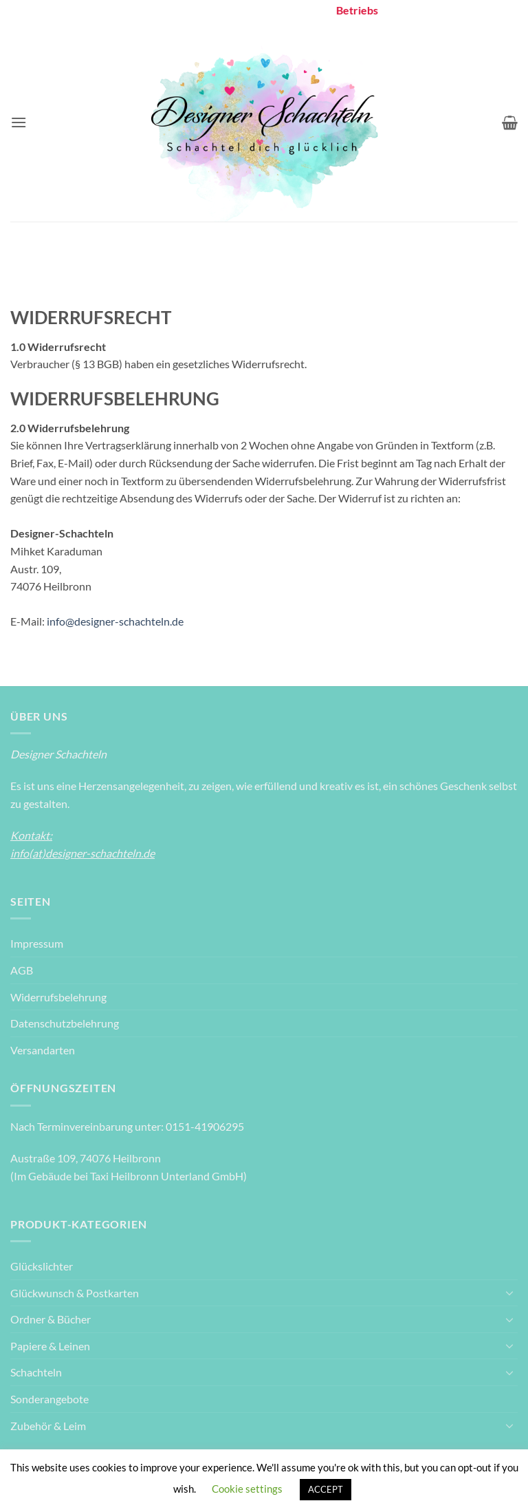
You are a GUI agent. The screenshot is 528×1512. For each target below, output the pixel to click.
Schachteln (36, 1371)
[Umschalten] (509, 1292)
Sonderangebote (49, 1398)
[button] (18, 122)
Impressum (36, 943)
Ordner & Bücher (50, 1318)
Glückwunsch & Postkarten (74, 1292)
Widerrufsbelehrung (58, 996)
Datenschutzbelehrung (64, 1023)
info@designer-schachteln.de (114, 621)
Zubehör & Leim (48, 1425)
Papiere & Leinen (50, 1345)
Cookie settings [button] (247, 1488)
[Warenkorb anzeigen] (510, 122)
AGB (21, 970)
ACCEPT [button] (325, 1489)
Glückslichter (41, 1266)
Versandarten (42, 1049)
